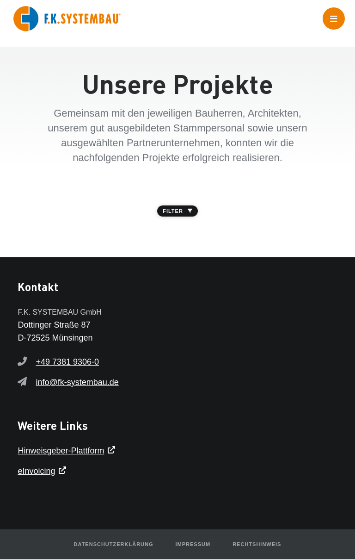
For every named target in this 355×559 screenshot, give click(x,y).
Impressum (193, 544)
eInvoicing (36, 471)
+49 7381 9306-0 (67, 361)
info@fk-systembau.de (77, 382)
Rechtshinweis (257, 544)
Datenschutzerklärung (113, 544)
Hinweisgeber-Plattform (61, 450)
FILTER (177, 211)
